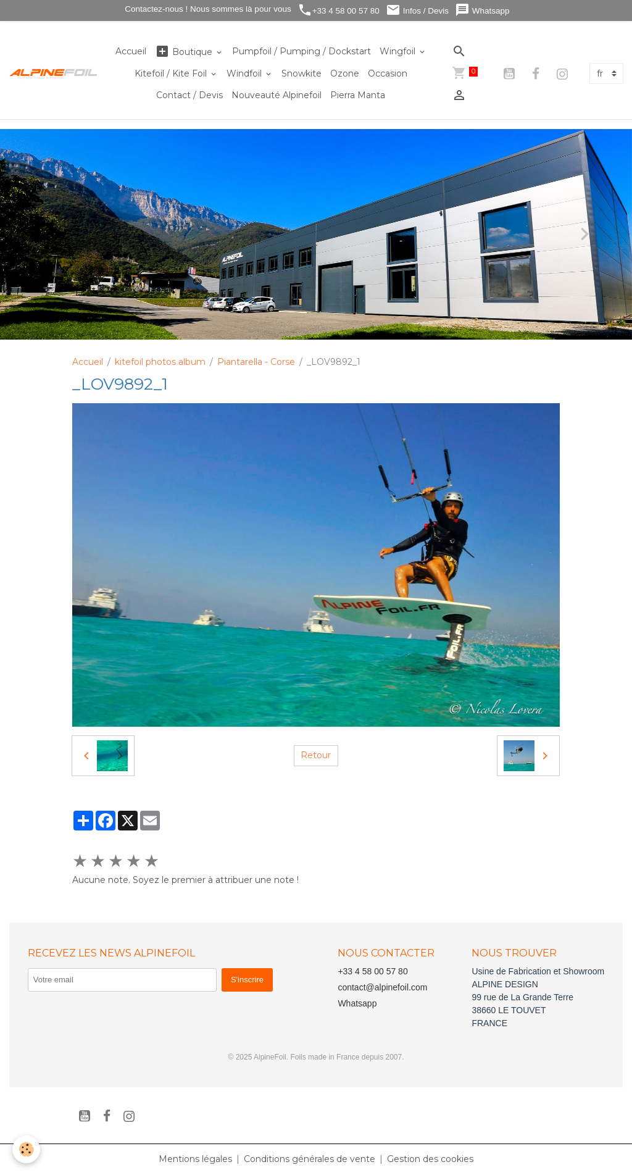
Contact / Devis (189, 95)
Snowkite (301, 73)
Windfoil (245, 73)
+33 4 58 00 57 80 (338, 10)
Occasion (387, 73)
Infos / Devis (417, 10)
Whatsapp (482, 10)
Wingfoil (399, 51)
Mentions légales (195, 1159)
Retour (316, 755)
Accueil (130, 51)
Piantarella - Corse (256, 361)
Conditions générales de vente (309, 1159)
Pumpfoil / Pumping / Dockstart (301, 51)
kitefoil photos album (160, 361)
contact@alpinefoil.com (382, 987)
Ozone (344, 73)
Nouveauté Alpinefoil (276, 95)
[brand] (54, 73)
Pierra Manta (357, 95)
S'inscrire (247, 979)
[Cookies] (26, 1149)
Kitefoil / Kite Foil (172, 73)
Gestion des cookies (430, 1159)
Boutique (185, 51)
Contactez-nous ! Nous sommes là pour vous (207, 9)
